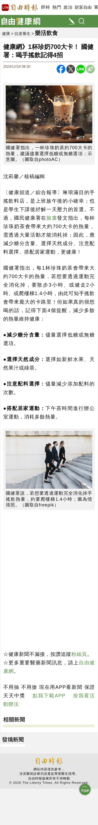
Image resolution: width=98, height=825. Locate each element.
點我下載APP (49, 695)
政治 (68, 7)
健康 (6, 33)
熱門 (56, 7)
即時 (45, 7)
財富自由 (83, 7)
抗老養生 (22, 33)
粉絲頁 (79, 654)
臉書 (51, 218)
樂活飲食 (46, 33)
